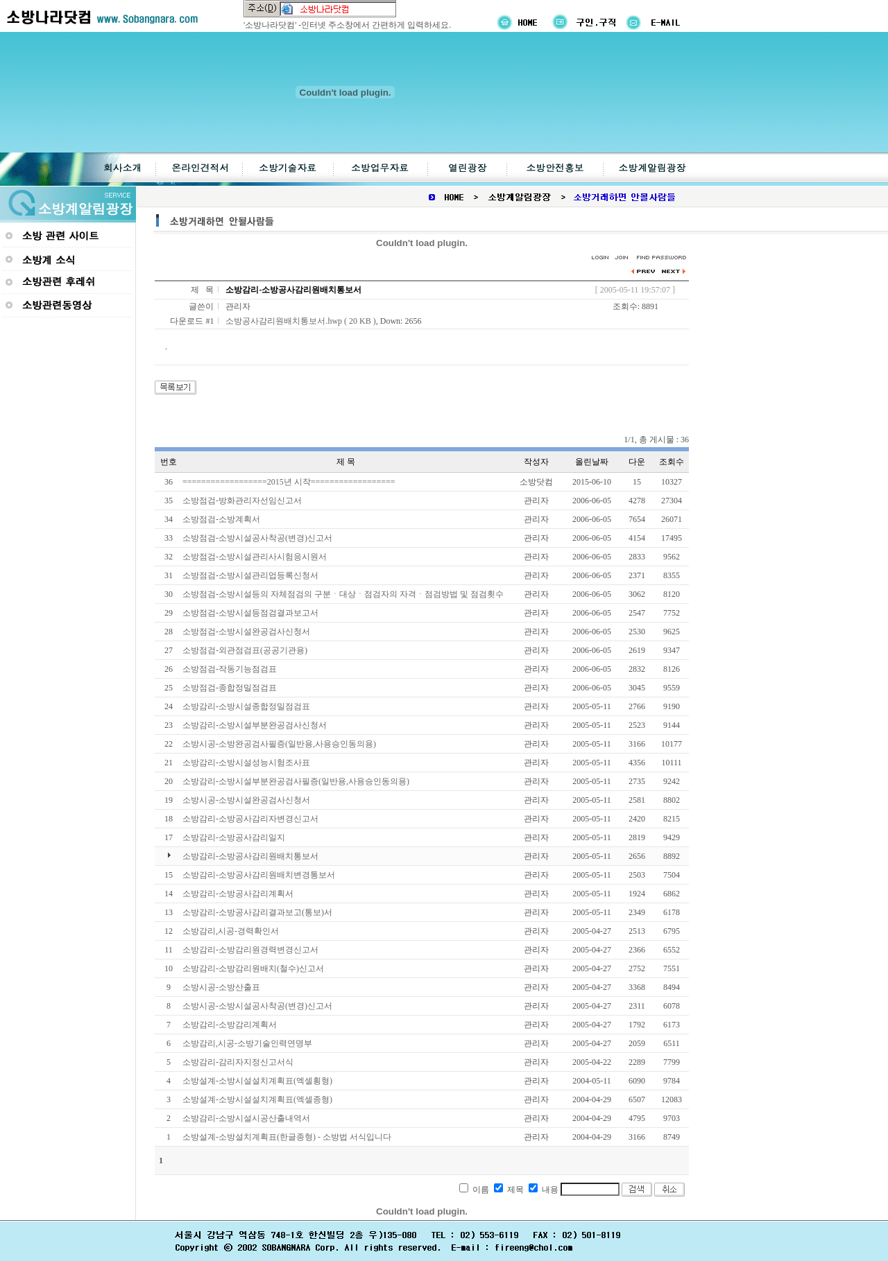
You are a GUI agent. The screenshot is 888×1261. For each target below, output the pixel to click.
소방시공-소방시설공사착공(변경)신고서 (257, 1006)
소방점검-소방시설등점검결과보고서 (250, 613)
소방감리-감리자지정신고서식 (237, 1062)
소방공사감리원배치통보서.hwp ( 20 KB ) (300, 321)
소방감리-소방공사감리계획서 (237, 893)
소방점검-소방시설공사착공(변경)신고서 (257, 538)
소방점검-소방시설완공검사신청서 (246, 631)
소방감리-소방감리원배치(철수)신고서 (253, 968)
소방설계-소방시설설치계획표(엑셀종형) (257, 1099)
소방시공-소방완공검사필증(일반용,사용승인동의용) (279, 744)
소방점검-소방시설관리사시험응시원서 (254, 557)
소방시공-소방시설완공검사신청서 (246, 800)
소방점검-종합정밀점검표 (229, 688)
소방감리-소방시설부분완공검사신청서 (254, 725)
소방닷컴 (536, 482)
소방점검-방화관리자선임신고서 (242, 500)
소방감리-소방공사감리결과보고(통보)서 (257, 912)
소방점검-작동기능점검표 (229, 669)
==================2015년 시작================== (288, 482)
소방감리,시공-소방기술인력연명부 (247, 1043)
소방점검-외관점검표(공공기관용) (244, 650)
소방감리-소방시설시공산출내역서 (246, 1118)
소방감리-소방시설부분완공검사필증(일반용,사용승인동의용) (295, 781)
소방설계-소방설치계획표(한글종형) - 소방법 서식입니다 (286, 1137)
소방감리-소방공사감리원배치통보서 (250, 856)
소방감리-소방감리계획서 (229, 1024)
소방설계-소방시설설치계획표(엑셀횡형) (257, 1081)
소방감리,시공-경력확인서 (230, 931)
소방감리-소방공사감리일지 (233, 837)
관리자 (237, 306)
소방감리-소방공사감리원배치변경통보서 (258, 875)
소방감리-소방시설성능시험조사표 (246, 762)
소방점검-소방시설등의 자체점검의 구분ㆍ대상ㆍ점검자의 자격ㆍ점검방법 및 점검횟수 (343, 594)
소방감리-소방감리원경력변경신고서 (250, 950)
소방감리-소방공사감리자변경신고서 (250, 819)
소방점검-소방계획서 (221, 519)
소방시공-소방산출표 (221, 987)
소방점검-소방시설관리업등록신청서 (250, 575)
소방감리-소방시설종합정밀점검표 (246, 706)
